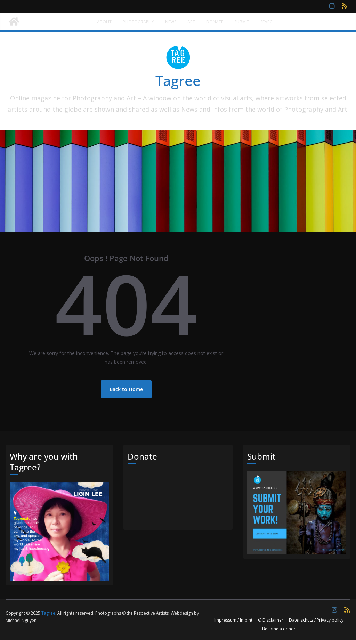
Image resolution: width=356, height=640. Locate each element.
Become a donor (279, 629)
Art (191, 22)
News (170, 22)
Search (268, 22)
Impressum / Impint (233, 620)
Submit (241, 22)
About (104, 22)
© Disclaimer (270, 620)
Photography (138, 22)
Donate (214, 22)
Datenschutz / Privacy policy (316, 620)
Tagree (178, 80)
